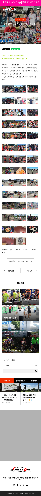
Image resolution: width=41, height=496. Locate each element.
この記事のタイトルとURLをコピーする (20, 261)
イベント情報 (20, 20)
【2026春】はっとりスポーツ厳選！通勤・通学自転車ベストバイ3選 (20, 3)
